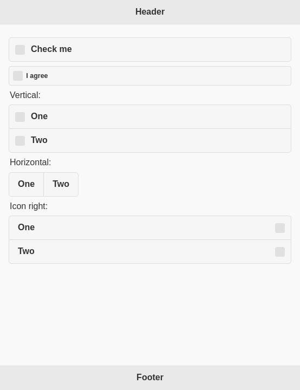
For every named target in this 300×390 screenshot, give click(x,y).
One (39, 116)
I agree (37, 76)
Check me (51, 49)
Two (39, 140)
